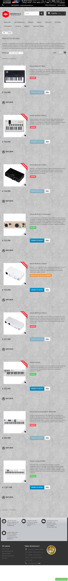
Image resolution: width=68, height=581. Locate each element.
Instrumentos (19, 22)
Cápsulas (48, 22)
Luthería (58, 22)
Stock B (18, 26)
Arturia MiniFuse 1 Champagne (40, 214)
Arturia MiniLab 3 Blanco (38, 115)
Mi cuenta (6, 546)
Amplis (39, 22)
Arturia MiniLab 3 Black (37, 66)
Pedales (30, 22)
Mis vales (4, 558)
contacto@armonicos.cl (37, 569)
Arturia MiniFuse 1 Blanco (38, 263)
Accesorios (8, 26)
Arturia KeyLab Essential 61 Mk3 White (43, 412)
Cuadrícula (60, 53)
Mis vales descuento (7, 551)
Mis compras (5, 549)
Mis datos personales (8, 555)
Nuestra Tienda (38, 26)
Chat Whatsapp (61, 579)
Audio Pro (7, 22)
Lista (65, 53)
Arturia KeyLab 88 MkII (37, 461)
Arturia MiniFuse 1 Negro (38, 165)
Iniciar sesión (61, 5)
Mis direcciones (6, 553)
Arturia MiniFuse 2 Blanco (38, 313)
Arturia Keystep (35, 362)
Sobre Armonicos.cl (50, 5)
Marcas (26, 26)
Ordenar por (5, 52)
